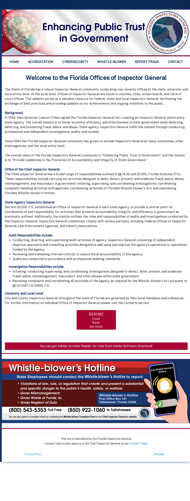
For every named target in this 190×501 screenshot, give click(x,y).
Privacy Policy (33, 454)
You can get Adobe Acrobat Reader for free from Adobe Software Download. (96, 346)
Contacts (130, 303)
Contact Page (138, 443)
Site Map (159, 454)
